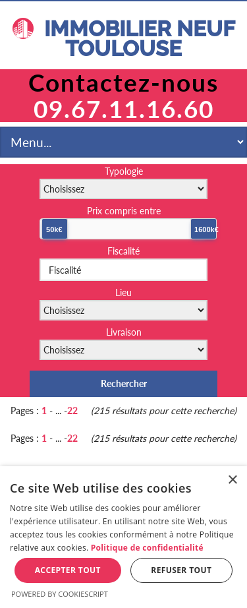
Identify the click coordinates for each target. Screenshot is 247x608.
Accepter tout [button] (68, 570)
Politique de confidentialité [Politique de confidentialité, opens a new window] (147, 547)
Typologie (124, 171)
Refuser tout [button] (181, 570)
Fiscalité (123, 251)
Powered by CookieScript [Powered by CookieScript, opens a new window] (59, 594)
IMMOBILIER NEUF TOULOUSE (124, 39)
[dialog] (123, 537)
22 (72, 410)
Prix (124, 210)
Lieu (123, 292)
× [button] (232, 480)
